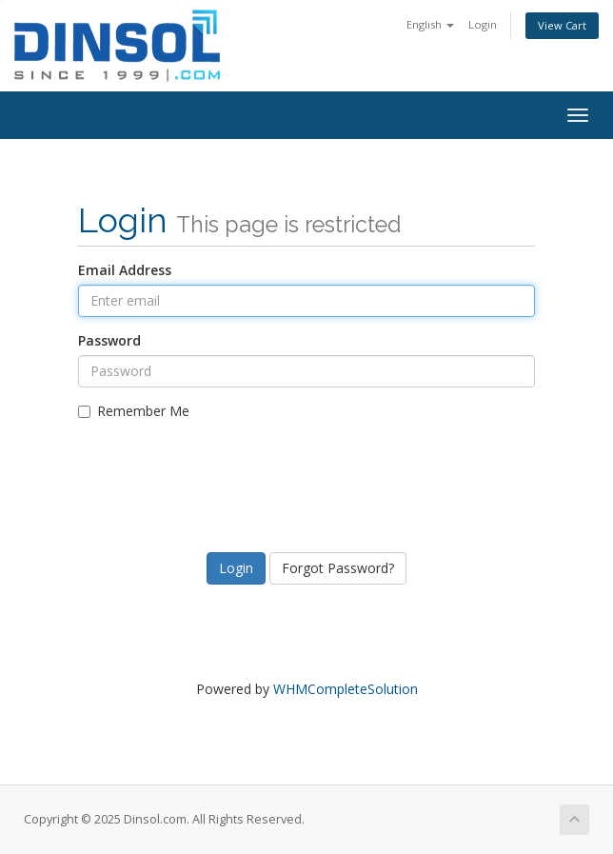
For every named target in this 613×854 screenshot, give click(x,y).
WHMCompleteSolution (345, 689)
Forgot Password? (338, 568)
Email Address (124, 270)
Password (109, 340)
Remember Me (133, 411)
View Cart (562, 25)
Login (482, 24)
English (430, 24)
